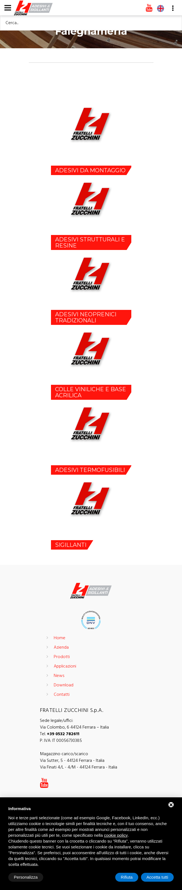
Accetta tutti (157, 877)
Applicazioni (65, 666)
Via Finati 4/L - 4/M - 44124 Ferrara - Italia (78, 767)
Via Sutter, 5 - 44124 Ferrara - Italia (72, 760)
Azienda (61, 647)
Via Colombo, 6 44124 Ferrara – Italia (74, 727)
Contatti (62, 694)
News (59, 675)
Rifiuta (127, 877)
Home (59, 638)
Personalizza (26, 877)
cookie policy (116, 835)
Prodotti (62, 657)
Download (63, 685)
